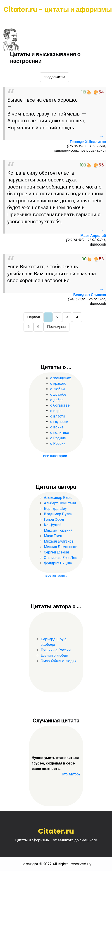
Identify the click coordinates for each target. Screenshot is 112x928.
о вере (56, 411)
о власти (57, 416)
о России (57, 443)
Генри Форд (54, 519)
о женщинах (60, 378)
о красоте (58, 383)
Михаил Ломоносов (60, 547)
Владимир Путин (58, 514)
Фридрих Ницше (58, 563)
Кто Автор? (71, 774)
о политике (59, 432)
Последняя (56, 326)
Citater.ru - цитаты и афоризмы (57, 9)
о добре (57, 400)
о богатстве (60, 405)
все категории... (56, 456)
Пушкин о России (56, 650)
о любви (57, 389)
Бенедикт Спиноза (89, 294)
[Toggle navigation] (9, 20)
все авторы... (56, 575)
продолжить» (54, 77)
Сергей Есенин (56, 552)
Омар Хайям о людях (58, 661)
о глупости (59, 422)
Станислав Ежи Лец (60, 558)
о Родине (58, 438)
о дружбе (58, 394)
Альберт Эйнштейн (60, 503)
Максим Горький (58, 530)
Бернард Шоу (55, 508)
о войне (57, 427)
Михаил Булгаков (59, 541)
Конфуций (52, 525)
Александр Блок (58, 497)
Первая (33, 317)
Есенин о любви (54, 655)
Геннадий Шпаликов (88, 141)
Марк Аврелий (93, 235)
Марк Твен (53, 536)
